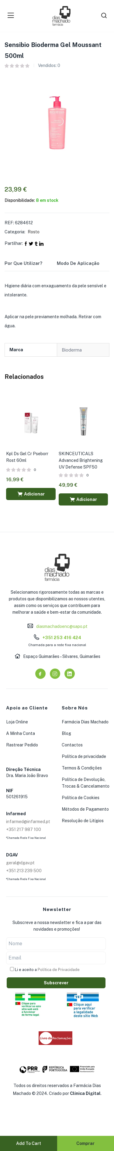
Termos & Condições (82, 768)
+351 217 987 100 (23, 829)
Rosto (34, 231)
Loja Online (17, 721)
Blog (66, 733)
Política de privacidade (84, 756)
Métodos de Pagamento (85, 809)
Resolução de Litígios (83, 820)
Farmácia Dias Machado (85, 721)
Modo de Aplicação (78, 263)
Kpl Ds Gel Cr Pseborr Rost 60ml (27, 457)
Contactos (72, 744)
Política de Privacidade (59, 969)
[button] (31, 494)
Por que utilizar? (23, 263)
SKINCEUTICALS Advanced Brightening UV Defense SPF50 (81, 460)
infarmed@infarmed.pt (28, 821)
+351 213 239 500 (24, 870)
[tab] (31, 265)
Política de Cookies (80, 797)
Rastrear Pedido (22, 744)
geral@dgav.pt (20, 862)
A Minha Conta (20, 733)
